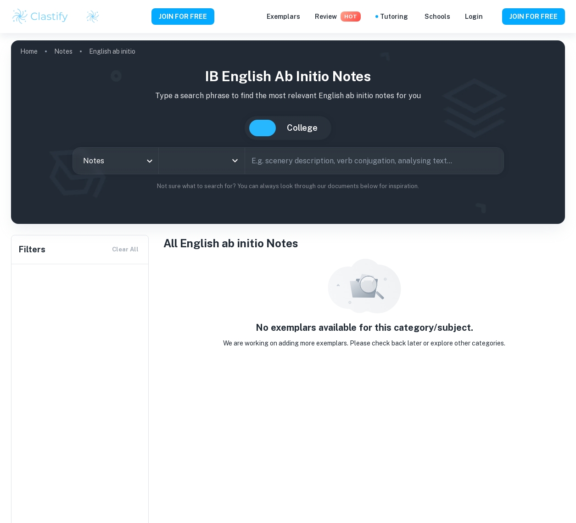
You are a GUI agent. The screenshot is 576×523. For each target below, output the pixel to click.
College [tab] (302, 128)
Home (29, 51)
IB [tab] (262, 128)
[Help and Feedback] (492, 16)
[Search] (493, 160)
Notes (63, 51)
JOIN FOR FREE (183, 16)
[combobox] (116, 161)
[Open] (235, 160)
